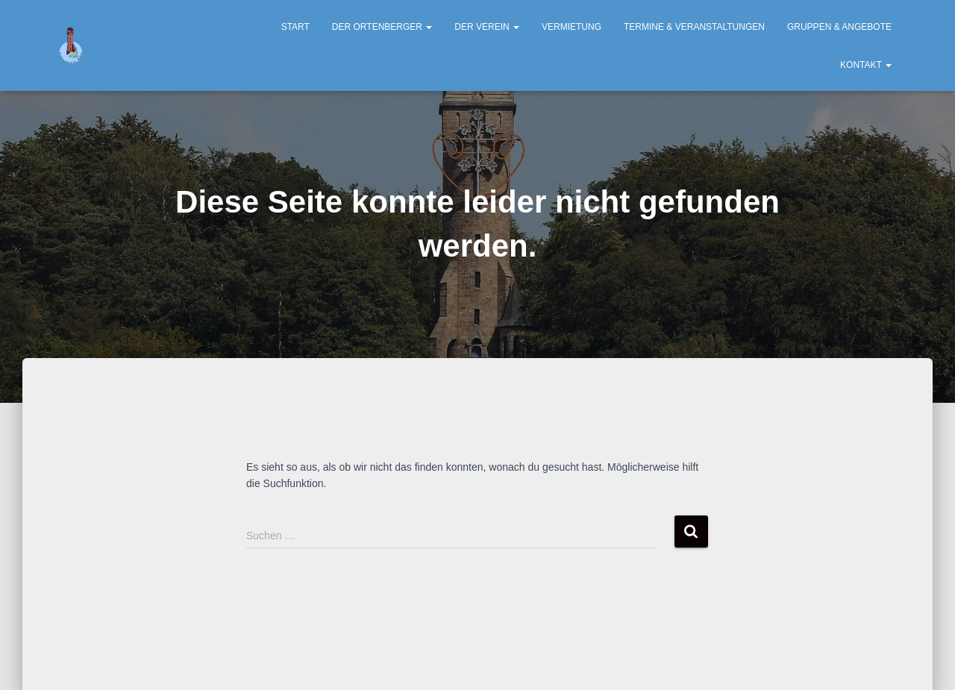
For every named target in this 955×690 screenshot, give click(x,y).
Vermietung (571, 27)
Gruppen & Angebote (839, 27)
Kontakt (866, 65)
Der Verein (486, 27)
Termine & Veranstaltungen (694, 27)
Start (295, 27)
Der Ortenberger (382, 27)
